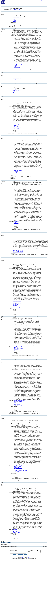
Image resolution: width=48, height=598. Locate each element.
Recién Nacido (16, 349)
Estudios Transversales (16, 307)
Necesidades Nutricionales (17, 301)
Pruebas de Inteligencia (16, 530)
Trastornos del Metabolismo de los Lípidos (20, 63)
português (40, 0)
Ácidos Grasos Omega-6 (16, 90)
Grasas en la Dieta (17, 467)
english (43, 0)
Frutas (15, 402)
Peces (14, 91)
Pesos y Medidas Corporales (18, 348)
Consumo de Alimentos (16, 123)
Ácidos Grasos (16, 169)
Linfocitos (14, 18)
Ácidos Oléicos (15, 79)
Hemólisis (14, 19)
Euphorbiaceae (16, 221)
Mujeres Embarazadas (17, 469)
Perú (13, 92)
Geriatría (14, 21)
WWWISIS (29, 557)
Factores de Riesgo (17, 67)
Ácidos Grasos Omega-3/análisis (18, 250)
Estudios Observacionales (17, 127)
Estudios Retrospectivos (17, 306)
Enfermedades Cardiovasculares (18, 252)
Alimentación (15, 305)
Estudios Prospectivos (17, 174)
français (46, 0)
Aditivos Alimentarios (16, 124)
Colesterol (14, 20)
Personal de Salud (17, 404)
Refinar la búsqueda (17, 9)
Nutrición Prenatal (17, 347)
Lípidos (15, 66)
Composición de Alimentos (18, 468)
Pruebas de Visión (15, 126)
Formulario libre (45, 546)
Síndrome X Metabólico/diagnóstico (19, 400)
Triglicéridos (16, 65)
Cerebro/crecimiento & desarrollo (18, 251)
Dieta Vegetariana (15, 304)
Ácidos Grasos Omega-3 (16, 17)
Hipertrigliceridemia (17, 172)
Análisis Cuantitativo (16, 128)
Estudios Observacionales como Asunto (20, 470)
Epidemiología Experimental (18, 173)
